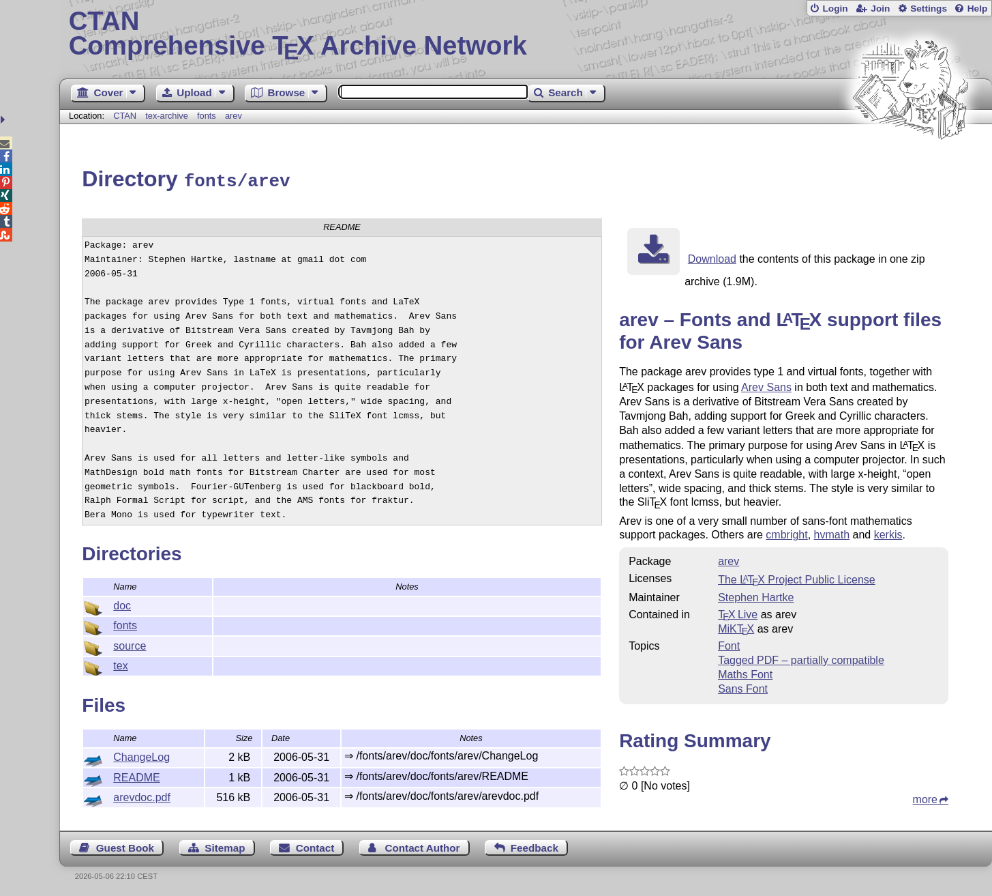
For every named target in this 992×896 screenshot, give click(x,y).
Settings (928, 8)
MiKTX (736, 627)
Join (880, 8)
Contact (315, 846)
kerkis (888, 532)
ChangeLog (141, 755)
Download (712, 257)
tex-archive (166, 116)
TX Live (737, 612)
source (129, 644)
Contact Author (422, 846)
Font (729, 644)
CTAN (124, 116)
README (136, 775)
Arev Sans (766, 385)
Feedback (534, 846)
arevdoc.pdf (141, 795)
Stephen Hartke (756, 595)
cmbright (786, 532)
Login (834, 8)
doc (122, 603)
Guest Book (125, 846)
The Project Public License (796, 577)
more (925, 797)
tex (120, 663)
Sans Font (743, 687)
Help (977, 8)
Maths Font (745, 672)
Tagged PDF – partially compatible (801, 658)
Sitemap (225, 846)
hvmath (832, 532)
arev (233, 116)
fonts (206, 116)
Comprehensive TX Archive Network (526, 34)
